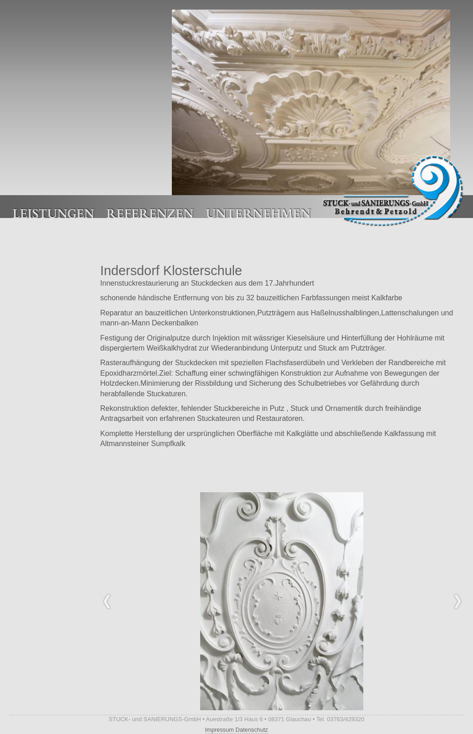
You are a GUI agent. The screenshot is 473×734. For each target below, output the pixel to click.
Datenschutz (251, 729)
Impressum (219, 729)
